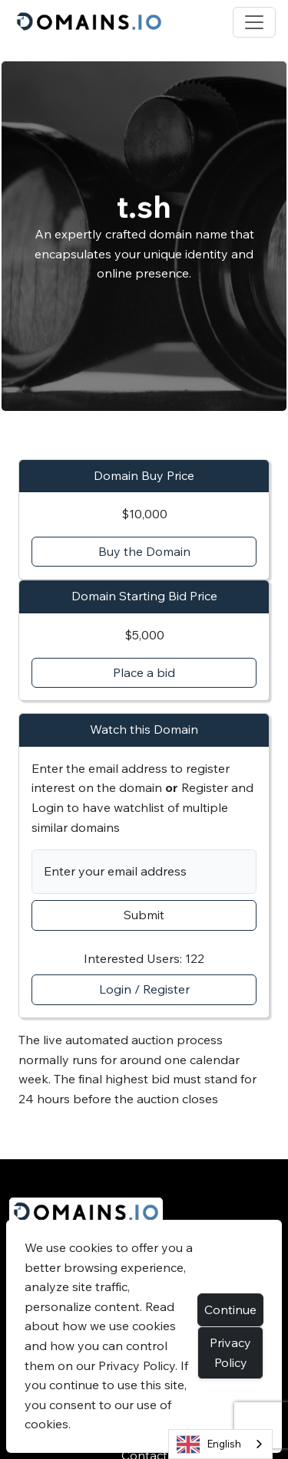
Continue (230, 1309)
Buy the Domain (144, 551)
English (209, 1444)
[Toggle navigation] (254, 22)
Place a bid (144, 672)
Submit (144, 914)
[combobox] (220, 1444)
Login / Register (144, 989)
